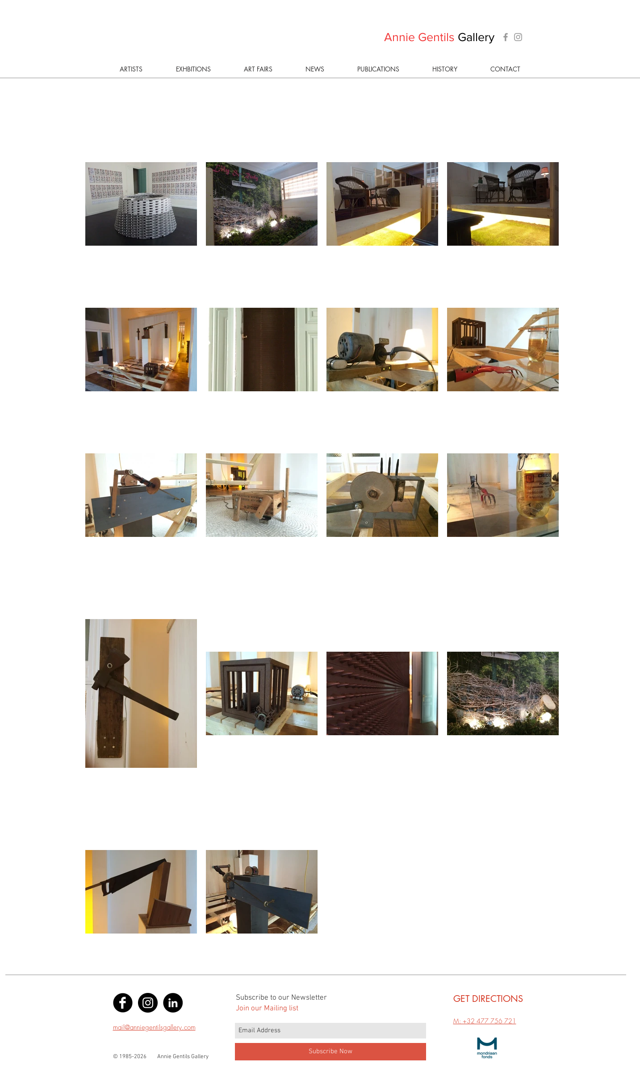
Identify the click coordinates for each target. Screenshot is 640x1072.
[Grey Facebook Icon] (505, 37)
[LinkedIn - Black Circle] (173, 1003)
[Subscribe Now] (330, 1051)
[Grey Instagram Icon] (518, 37)
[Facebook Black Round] (123, 1003)
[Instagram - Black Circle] (148, 1003)
